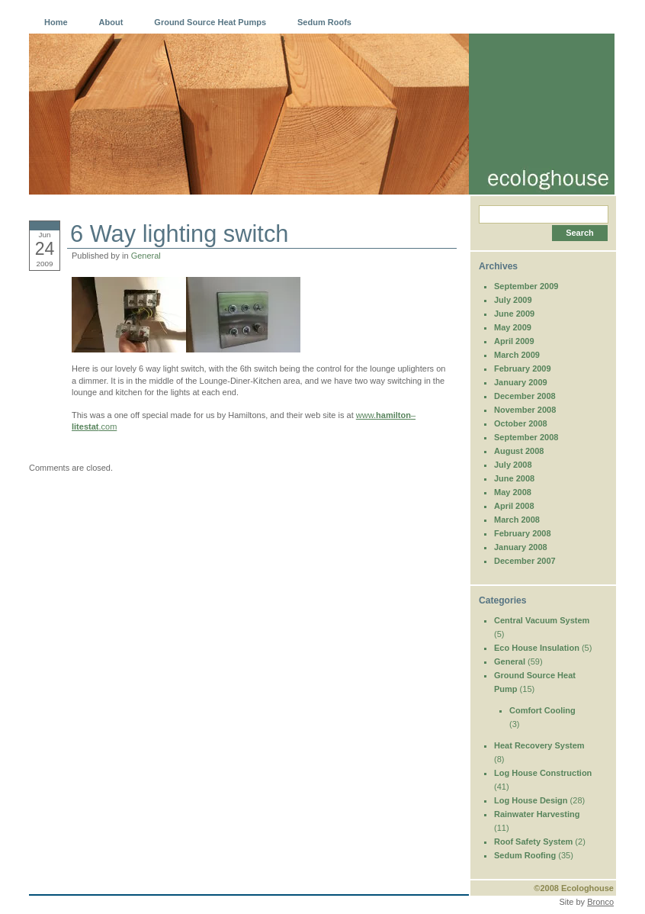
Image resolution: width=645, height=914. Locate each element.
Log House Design (531, 800)
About (111, 22)
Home (56, 22)
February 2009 (522, 368)
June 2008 (514, 478)
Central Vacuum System (541, 620)
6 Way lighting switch (179, 233)
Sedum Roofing (525, 855)
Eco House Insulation (536, 647)
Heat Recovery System (539, 745)
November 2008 (525, 409)
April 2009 (514, 341)
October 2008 (520, 423)
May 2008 (512, 492)
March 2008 (517, 519)
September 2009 (526, 286)
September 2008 (526, 437)
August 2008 (519, 450)
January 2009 (520, 382)
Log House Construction (543, 772)
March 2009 (517, 354)
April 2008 (514, 505)
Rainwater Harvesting (536, 814)
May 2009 (512, 327)
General (146, 255)
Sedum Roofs (324, 22)
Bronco (600, 901)
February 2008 (522, 533)
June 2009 (514, 313)
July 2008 (513, 464)
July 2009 (513, 299)
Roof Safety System (533, 841)
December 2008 (525, 396)
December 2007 (525, 560)
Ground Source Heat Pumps (210, 22)
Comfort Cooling (542, 710)
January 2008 (520, 547)
